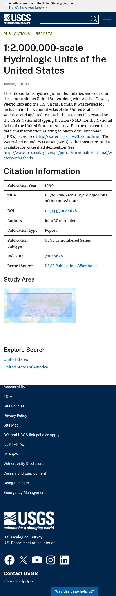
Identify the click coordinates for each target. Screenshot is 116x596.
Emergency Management (25, 493)
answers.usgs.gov (18, 580)
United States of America (26, 367)
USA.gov (11, 454)
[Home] (17, 23)
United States (16, 359)
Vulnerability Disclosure (24, 464)
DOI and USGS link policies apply (32, 435)
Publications (17, 34)
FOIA (8, 397)
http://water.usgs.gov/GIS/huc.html (68, 136)
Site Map (11, 425)
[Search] (94, 19)
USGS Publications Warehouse (71, 266)
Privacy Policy (15, 416)
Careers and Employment (25, 473)
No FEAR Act (14, 445)
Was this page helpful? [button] (74, 591)
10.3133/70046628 (61, 211)
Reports (44, 34)
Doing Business (16, 483)
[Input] (69, 19)
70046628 (54, 256)
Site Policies (14, 406)
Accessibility (14, 387)
